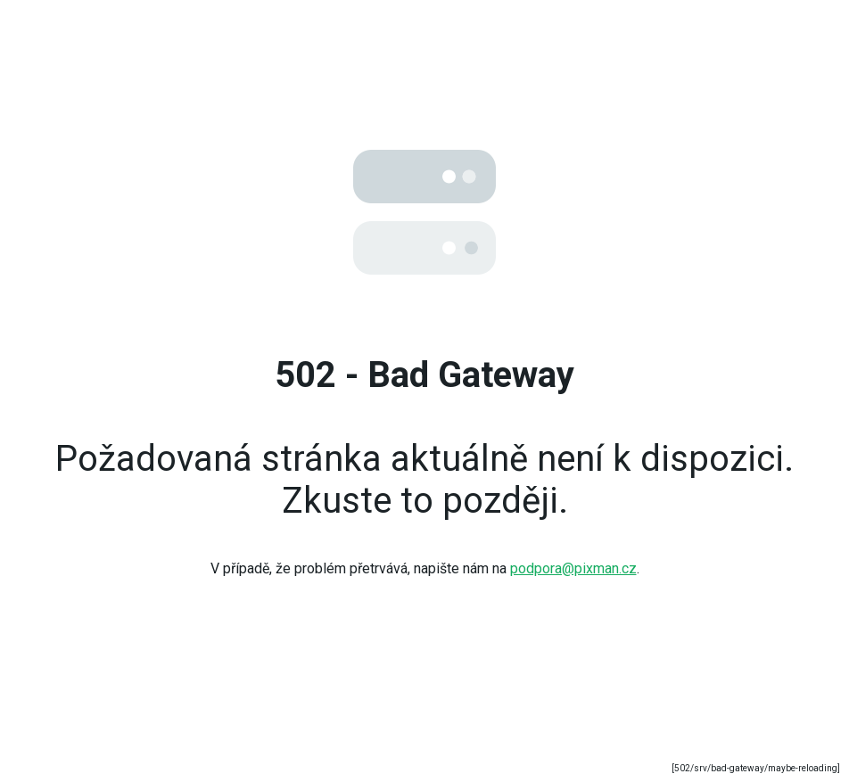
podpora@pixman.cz (573, 568)
